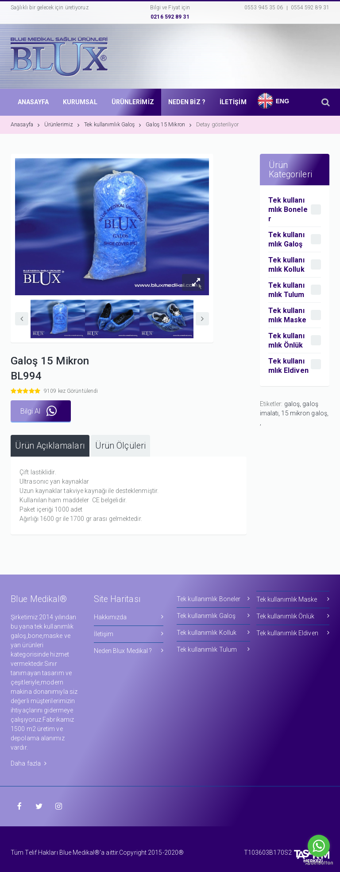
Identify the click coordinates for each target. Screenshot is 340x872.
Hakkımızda (129, 617)
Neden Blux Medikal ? (129, 650)
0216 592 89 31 (170, 17)
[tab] (50, 446)
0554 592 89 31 (310, 7)
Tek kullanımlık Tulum (213, 649)
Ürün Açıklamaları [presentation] (50, 446)
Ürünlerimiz (62, 124)
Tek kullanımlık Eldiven (293, 632)
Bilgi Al (38, 411)
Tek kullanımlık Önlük (293, 616)
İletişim (129, 633)
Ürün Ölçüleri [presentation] (120, 446)
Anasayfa (25, 124)
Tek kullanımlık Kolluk (213, 632)
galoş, (293, 403)
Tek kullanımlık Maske (293, 599)
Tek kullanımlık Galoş (112, 124)
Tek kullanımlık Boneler (213, 598)
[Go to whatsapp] (319, 846)
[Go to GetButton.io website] (319, 863)
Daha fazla (28, 763)
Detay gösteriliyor (217, 124)
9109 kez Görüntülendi (71, 391)
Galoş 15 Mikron (169, 124)
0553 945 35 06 (263, 7)
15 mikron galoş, (304, 413)
